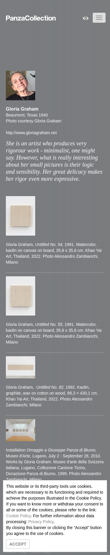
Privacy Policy (40, 521)
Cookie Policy (18, 515)
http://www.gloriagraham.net (31, 132)
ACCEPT (17, 544)
